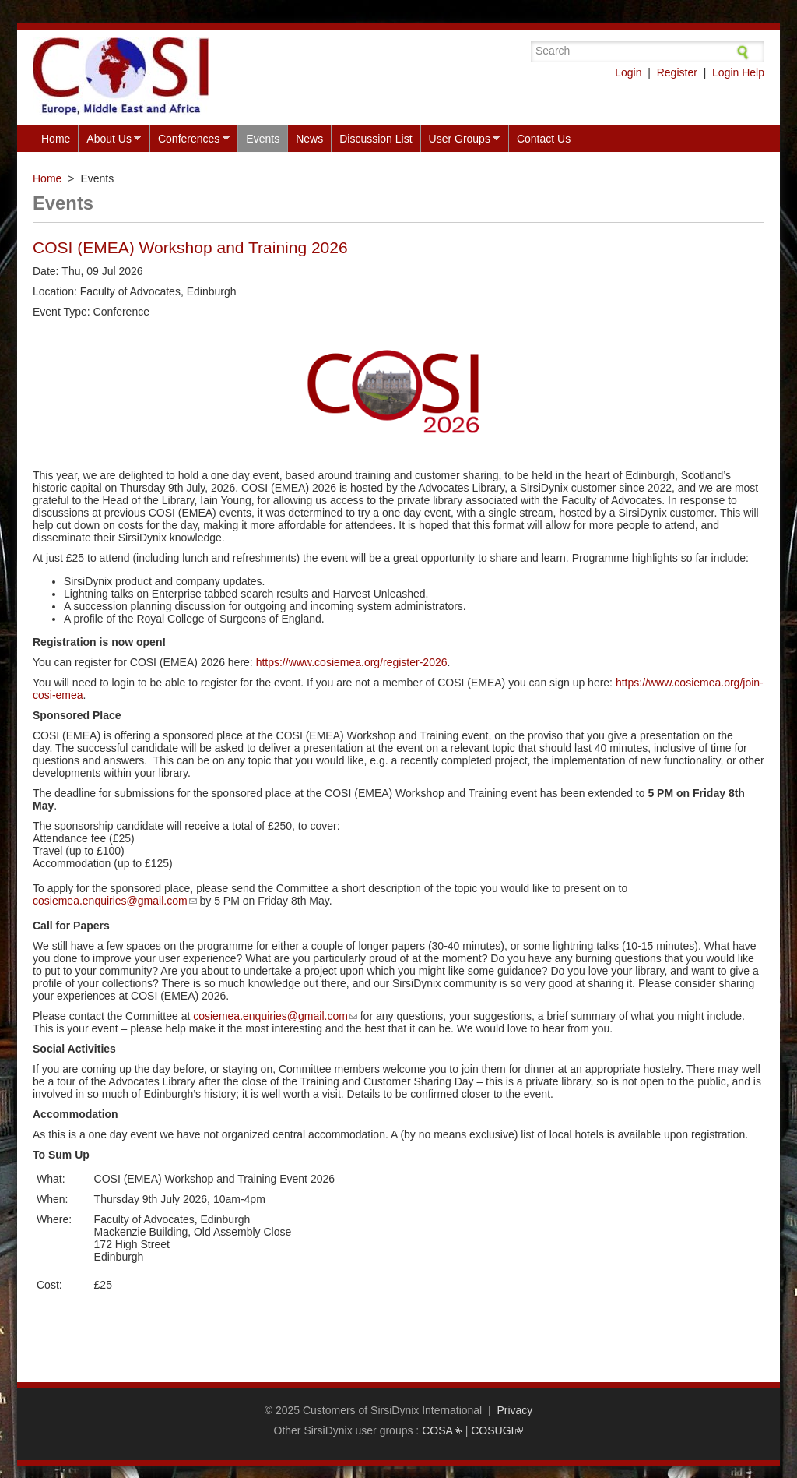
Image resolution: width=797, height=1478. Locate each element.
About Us (109, 139)
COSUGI (497, 1430)
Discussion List (375, 138)
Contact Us (544, 138)
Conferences (189, 139)
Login (628, 72)
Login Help (738, 72)
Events (262, 138)
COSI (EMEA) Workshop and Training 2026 (190, 247)
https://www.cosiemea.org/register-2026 (352, 662)
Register (677, 72)
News (309, 138)
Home (55, 138)
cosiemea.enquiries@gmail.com (115, 900)
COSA (442, 1430)
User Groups (460, 139)
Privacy (514, 1410)
